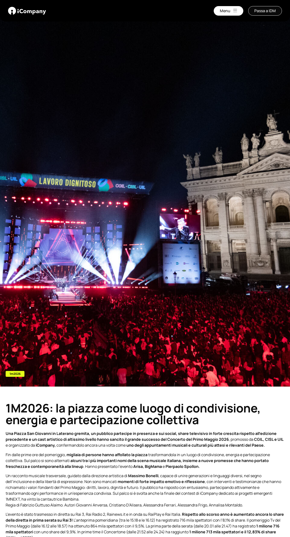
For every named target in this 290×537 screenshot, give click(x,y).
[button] (15, 374)
